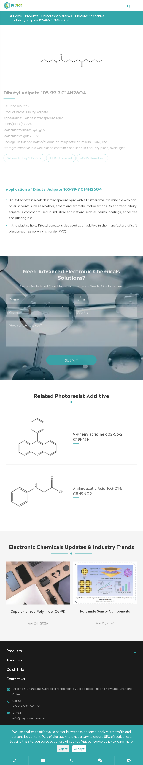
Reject (63, 748)
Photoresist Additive (89, 15)
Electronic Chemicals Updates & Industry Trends (71, 548)
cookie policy (102, 741)
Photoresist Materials (56, 15)
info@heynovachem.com (29, 718)
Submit (71, 358)
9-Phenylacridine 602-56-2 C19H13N (98, 434)
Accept (79, 748)
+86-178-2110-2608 (26, 706)
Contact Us (16, 678)
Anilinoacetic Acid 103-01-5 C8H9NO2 (98, 488)
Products (31, 15)
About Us (14, 659)
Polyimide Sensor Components (105, 609)
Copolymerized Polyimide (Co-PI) (37, 609)
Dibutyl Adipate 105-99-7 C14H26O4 (42, 20)
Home (17, 15)
